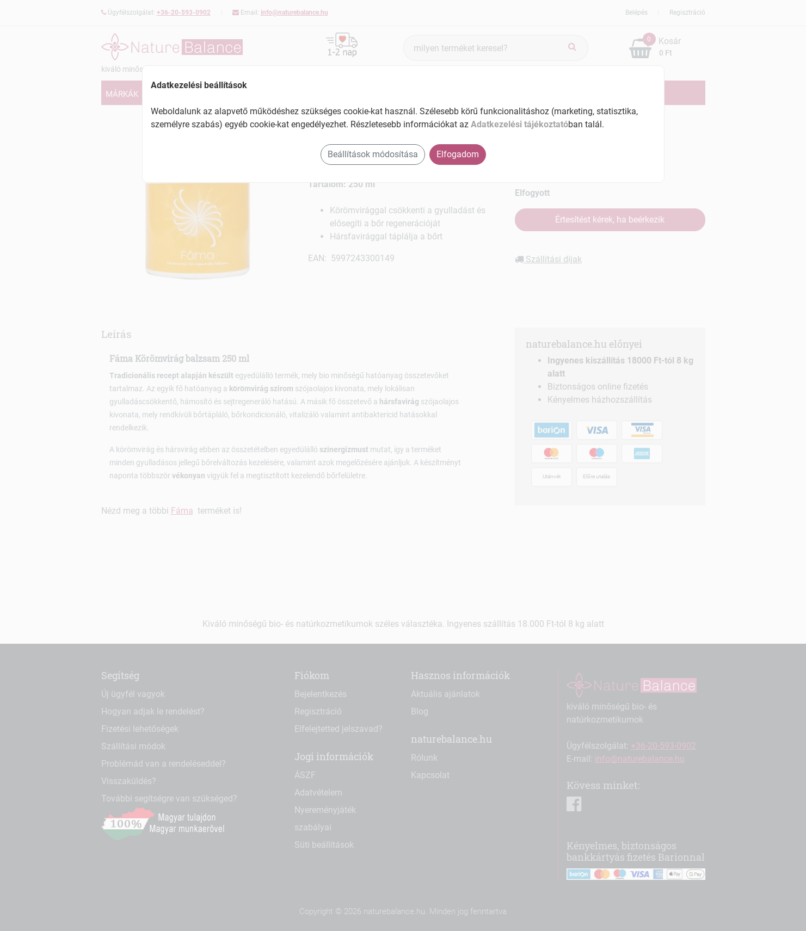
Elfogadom (457, 154)
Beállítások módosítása (373, 154)
